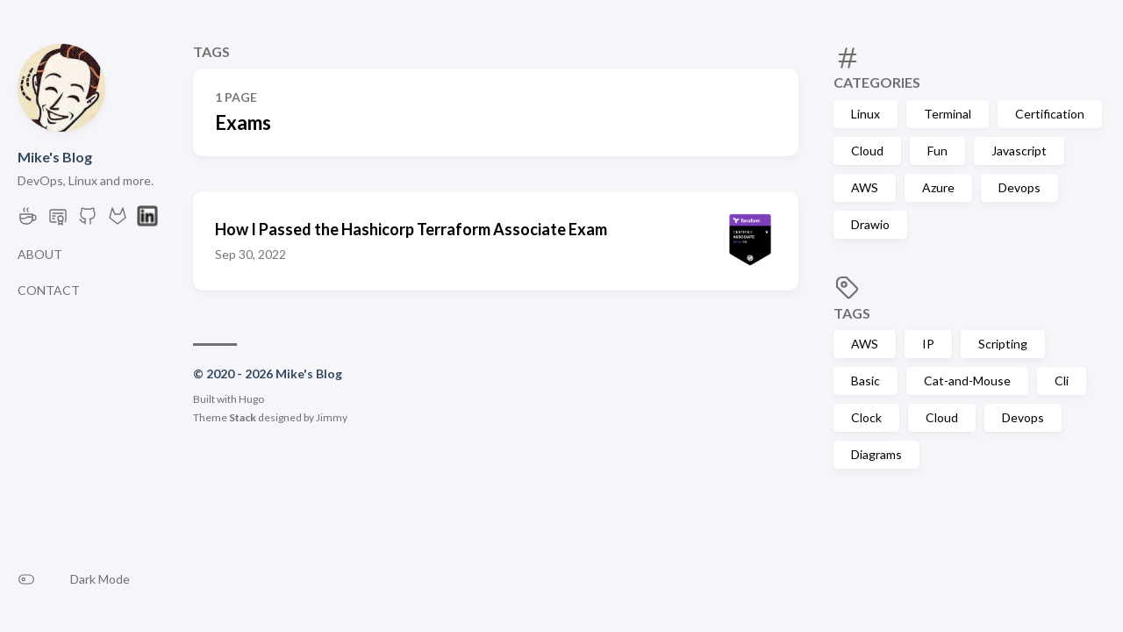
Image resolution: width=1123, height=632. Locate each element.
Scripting (1002, 343)
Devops (1019, 187)
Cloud (867, 150)
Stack (242, 417)
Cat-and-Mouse (967, 380)
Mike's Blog (55, 156)
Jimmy (331, 417)
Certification (1049, 113)
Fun (937, 150)
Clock (866, 417)
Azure (938, 187)
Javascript (1019, 150)
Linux (865, 113)
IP (928, 343)
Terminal (947, 113)
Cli (1062, 380)
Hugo (251, 399)
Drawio (870, 224)
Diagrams (876, 454)
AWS (864, 187)
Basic (865, 380)
